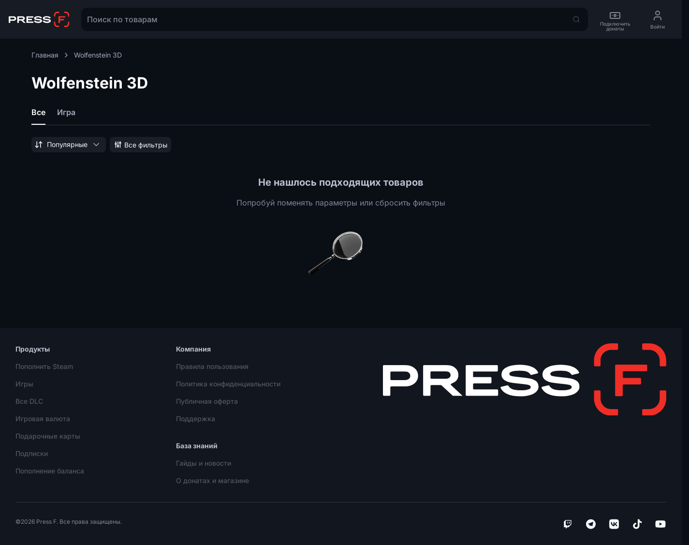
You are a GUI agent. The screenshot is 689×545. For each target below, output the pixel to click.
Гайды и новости (203, 463)
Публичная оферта (207, 401)
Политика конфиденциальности (228, 384)
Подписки (31, 453)
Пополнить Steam (44, 366)
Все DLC (29, 401)
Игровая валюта (42, 418)
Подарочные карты (47, 436)
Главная (50, 55)
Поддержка (195, 418)
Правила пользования (212, 366)
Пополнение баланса (49, 471)
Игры (24, 384)
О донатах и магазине (212, 480)
